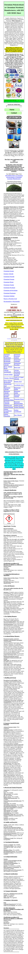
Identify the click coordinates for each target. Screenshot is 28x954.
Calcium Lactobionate (7, 371)
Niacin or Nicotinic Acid (10, 298)
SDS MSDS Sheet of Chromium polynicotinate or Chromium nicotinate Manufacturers (14, 177)
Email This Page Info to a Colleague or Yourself (14, 101)
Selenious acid (8, 405)
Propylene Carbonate (6, 402)
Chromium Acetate (9, 271)
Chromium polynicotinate (10, 290)
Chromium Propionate (10, 293)
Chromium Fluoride (9, 276)
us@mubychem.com (16, 326)
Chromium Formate (9, 279)
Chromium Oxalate (9, 285)
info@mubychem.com (16, 320)
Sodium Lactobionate (17, 410)
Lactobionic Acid (18, 385)
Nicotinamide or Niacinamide (12, 301)
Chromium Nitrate (8, 282)
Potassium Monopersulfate (18, 402)
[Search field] (14, 106)
